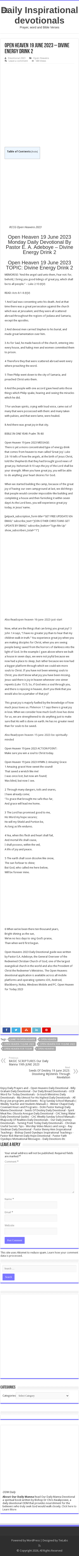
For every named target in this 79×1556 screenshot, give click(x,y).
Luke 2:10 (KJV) (36, 284)
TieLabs (63, 1540)
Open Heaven (48, 1039)
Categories (9, 1395)
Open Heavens (41, 58)
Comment (12, 1161)
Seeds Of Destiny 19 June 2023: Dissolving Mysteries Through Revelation (48, 1072)
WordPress (33, 1540)
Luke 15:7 (21, 684)
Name (9, 1199)
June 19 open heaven (23, 1039)
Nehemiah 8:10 (26, 465)
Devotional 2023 (16, 58)
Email (9, 1212)
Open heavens (46, 1048)
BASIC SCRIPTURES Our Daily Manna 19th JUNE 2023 (30, 1061)
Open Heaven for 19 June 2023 (57, 1044)
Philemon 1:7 (37, 707)
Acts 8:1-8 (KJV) (21, 292)
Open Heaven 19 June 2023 (19, 1044)
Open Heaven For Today (18, 1048)
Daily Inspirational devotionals (39, 15)
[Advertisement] (39, 105)
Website (9, 1225)
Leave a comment (18, 61)
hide (34, 151)
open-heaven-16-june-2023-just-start (39, 619)
